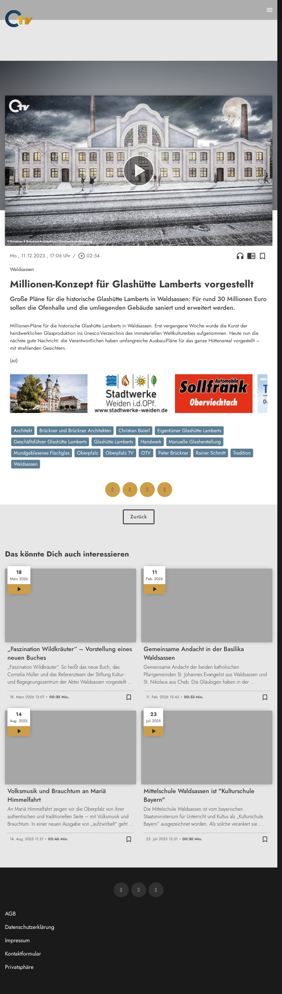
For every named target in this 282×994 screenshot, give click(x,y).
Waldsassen (26, 464)
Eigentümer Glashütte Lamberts (189, 430)
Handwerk (151, 441)
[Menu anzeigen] (269, 9)
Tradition (242, 452)
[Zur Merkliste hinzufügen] (262, 256)
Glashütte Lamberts (113, 441)
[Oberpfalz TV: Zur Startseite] (19, 19)
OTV (146, 452)
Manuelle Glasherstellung (195, 441)
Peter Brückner (173, 452)
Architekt (23, 430)
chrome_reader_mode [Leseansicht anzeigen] (251, 255)
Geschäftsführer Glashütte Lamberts (50, 441)
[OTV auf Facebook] (138, 889)
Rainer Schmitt (211, 452)
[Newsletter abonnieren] (121, 889)
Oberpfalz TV (119, 452)
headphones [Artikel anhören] (240, 255)
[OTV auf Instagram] (156, 889)
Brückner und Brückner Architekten (75, 430)
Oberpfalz (87, 452)
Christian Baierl (134, 430)
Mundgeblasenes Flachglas (41, 452)
